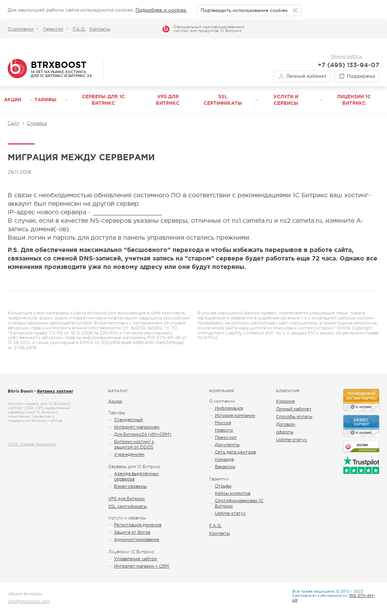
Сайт (13, 123)
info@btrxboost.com (29, 601)
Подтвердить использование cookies (244, 10)
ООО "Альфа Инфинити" (32, 444)
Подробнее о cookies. (161, 10)
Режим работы (346, 56)
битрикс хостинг (55, 391)
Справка (37, 123)
